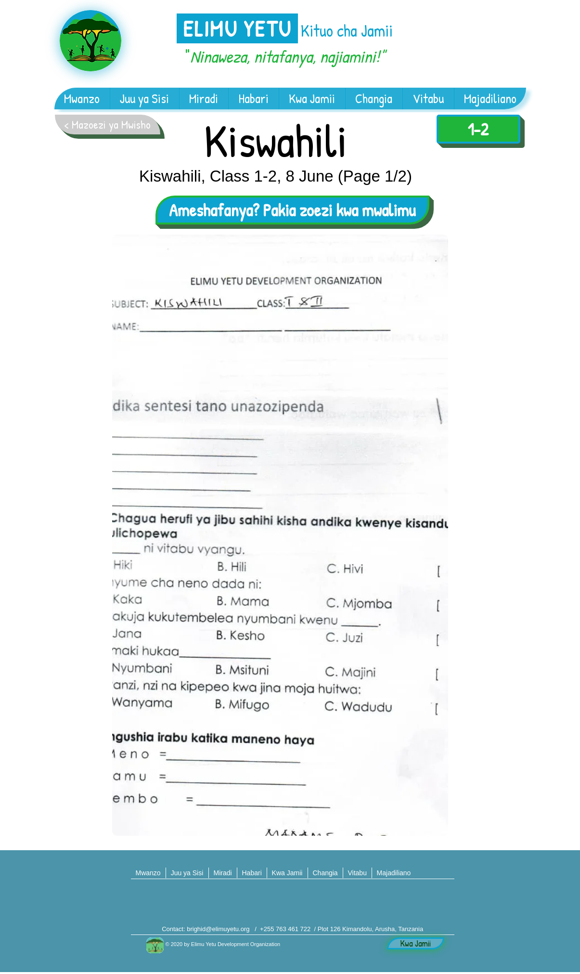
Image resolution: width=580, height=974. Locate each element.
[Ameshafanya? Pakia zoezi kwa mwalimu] (292, 210)
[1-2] (478, 129)
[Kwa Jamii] (415, 943)
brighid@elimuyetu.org (218, 929)
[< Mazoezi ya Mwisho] (107, 124)
